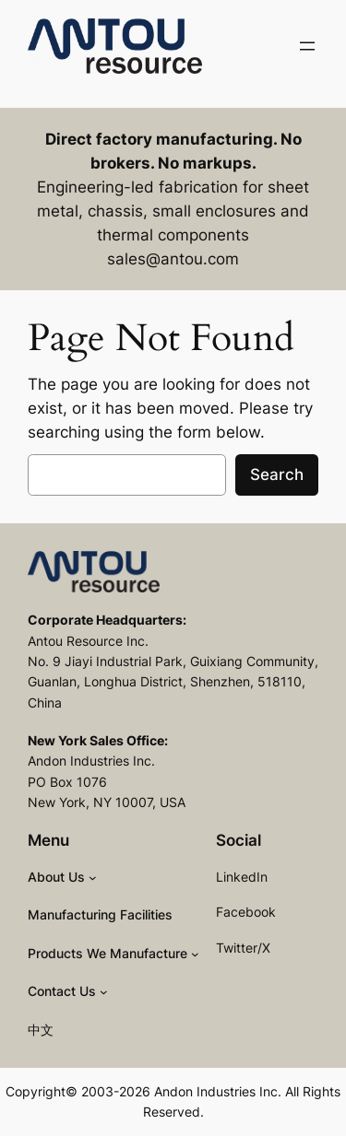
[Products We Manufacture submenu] (195, 954)
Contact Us (62, 991)
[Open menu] (307, 46)
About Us (56, 876)
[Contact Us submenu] (104, 992)
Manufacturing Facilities (100, 914)
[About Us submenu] (93, 877)
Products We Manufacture (107, 953)
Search (277, 474)
